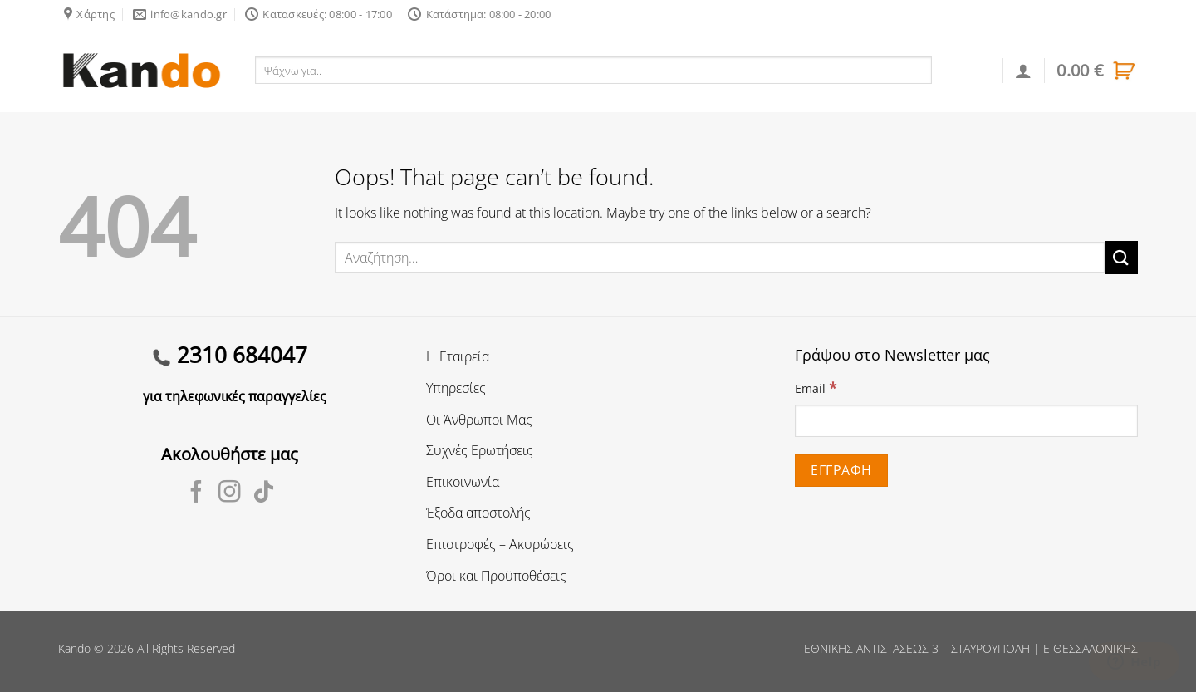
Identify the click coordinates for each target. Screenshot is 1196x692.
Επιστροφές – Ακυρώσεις (500, 544)
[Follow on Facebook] (196, 493)
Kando (74, 648)
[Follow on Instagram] (229, 493)
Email (815, 387)
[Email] (966, 421)
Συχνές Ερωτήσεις (479, 450)
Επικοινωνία (462, 482)
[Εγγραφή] (841, 470)
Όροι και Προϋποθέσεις (496, 576)
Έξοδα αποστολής (478, 512)
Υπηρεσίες (456, 388)
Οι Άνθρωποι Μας (479, 419)
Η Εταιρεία (457, 356)
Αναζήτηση (968, 69)
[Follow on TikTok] (263, 493)
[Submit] (1121, 257)
